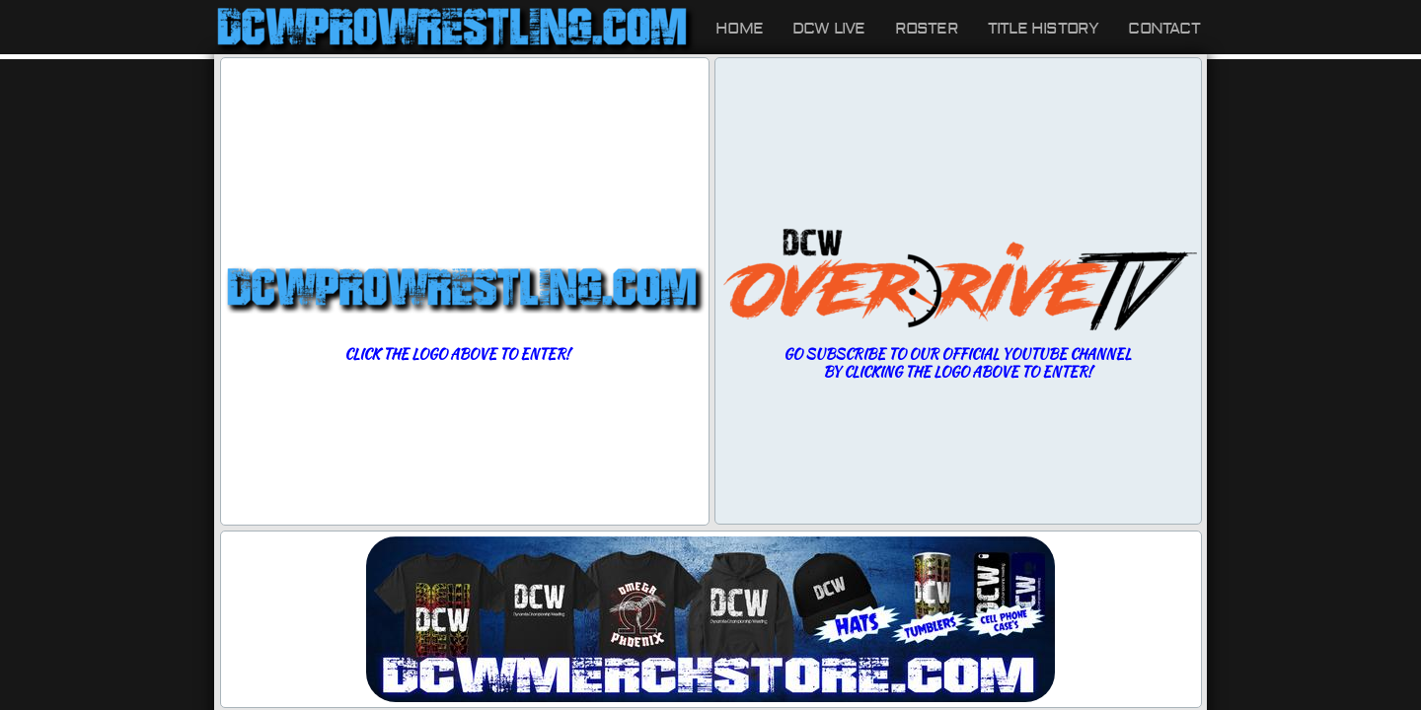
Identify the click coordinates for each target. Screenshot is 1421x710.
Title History (1043, 28)
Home (739, 28)
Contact (1163, 28)
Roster (926, 28)
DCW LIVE (828, 28)
